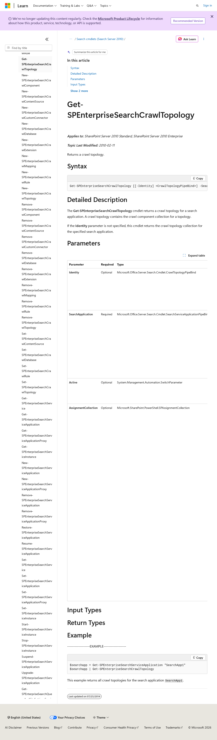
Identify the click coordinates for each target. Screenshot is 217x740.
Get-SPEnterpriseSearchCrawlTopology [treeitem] (36, 64)
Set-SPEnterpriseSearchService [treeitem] (37, 565)
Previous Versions (38, 727)
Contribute (75, 727)
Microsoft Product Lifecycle (119, 18)
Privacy (91, 727)
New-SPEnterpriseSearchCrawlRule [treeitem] (36, 177)
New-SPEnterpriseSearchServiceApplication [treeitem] (37, 468)
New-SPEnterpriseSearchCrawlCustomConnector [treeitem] (36, 112)
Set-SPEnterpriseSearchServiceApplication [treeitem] (37, 581)
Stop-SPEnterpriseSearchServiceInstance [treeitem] (37, 645)
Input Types (78, 84)
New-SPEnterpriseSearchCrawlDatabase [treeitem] (36, 128)
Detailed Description (83, 73)
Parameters (78, 79)
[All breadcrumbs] (70, 39)
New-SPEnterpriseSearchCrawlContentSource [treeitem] (36, 96)
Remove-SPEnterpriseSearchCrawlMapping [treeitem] (36, 290)
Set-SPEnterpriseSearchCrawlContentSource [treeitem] (36, 339)
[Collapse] (47, 39)
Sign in (207, 5)
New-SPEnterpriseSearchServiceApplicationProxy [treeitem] (37, 484)
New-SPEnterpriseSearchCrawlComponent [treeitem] (36, 80)
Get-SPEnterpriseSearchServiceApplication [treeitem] (37, 419)
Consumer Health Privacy (120, 727)
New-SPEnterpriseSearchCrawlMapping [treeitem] (36, 161)
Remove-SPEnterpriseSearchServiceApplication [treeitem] (37, 500)
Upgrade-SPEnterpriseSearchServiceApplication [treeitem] (37, 678)
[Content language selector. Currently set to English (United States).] (24, 717)
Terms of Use (152, 727)
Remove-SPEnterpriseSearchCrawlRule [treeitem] (36, 306)
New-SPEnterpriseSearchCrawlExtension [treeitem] (36, 145)
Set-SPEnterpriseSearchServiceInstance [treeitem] (37, 613)
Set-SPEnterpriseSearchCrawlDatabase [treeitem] (36, 355)
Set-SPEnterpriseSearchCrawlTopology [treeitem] (36, 387)
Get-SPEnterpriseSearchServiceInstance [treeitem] (37, 452)
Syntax (75, 68)
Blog (57, 727)
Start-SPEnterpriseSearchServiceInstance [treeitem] (37, 629)
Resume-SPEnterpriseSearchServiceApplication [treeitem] (37, 548)
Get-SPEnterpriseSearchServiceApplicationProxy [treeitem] (37, 435)
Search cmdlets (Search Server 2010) (100, 39)
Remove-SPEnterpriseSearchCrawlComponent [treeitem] (36, 209)
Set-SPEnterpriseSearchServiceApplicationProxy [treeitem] (37, 597)
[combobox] (28, 48)
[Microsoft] (7, 5)
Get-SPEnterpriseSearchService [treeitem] (37, 403)
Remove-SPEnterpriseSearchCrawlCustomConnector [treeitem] (36, 242)
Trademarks (173, 727)
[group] (137, 186)
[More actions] (203, 39)
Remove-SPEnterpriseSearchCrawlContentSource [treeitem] (36, 225)
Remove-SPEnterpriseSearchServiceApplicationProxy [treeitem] (37, 516)
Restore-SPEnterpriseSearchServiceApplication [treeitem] (37, 532)
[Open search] (197, 5)
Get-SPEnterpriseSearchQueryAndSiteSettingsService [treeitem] (37, 696)
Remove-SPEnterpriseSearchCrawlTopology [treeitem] (36, 322)
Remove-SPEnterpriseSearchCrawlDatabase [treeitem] (36, 258)
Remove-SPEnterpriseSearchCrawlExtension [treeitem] (36, 274)
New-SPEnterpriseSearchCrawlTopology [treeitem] (36, 193)
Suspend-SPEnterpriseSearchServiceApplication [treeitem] (37, 662)
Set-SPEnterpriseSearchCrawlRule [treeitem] (36, 371)
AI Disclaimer (13, 727)
